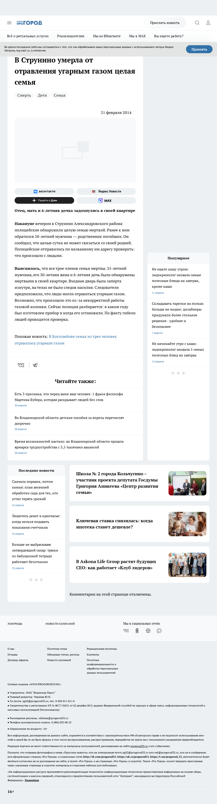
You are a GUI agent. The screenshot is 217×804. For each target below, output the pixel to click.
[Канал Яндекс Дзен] (44, 200)
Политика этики (57, 648)
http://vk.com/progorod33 (99, 756)
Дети (42, 95)
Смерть (24, 95)
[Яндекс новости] (106, 191)
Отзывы (12, 654)
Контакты (93, 654)
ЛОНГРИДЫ (15, 623)
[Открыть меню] (9, 22)
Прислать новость (165, 22)
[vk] (21, 365)
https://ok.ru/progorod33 (133, 756)
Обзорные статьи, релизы (63, 654)
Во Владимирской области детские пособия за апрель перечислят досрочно (75, 423)
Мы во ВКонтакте (107, 36)
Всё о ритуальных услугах (28, 36)
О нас (11, 648)
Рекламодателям (70, 36)
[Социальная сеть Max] (106, 200)
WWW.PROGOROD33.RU (45, 684)
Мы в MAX (137, 36)
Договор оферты (18, 660)
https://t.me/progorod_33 (166, 756)
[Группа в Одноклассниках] (137, 630)
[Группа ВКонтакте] (44, 191)
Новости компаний (59, 660)
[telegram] (36, 365)
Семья (60, 95)
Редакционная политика (102, 648)
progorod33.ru (139, 746)
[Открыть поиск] (197, 22)
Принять (199, 49)
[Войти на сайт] (208, 22)
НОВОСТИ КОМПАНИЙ (60, 623)
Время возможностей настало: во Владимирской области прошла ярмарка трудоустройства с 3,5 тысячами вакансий (75, 447)
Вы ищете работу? (168, 36)
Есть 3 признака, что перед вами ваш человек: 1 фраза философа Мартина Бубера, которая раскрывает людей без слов (75, 400)
